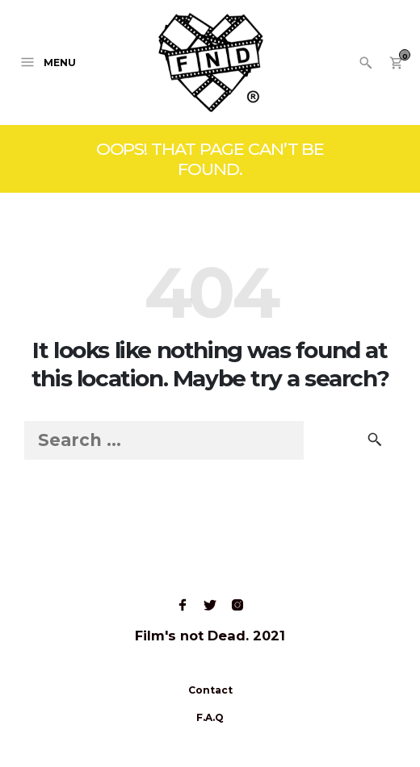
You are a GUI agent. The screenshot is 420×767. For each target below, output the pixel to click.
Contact (210, 690)
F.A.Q (210, 717)
